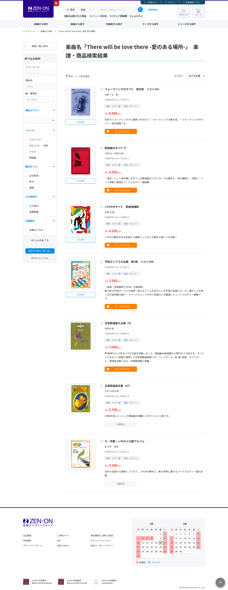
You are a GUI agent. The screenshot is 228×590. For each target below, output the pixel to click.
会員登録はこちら (193, 2)
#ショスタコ (136, 15)
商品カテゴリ (32, 110)
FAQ (59, 540)
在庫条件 (30, 220)
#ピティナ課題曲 (98, 15)
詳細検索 (152, 9)
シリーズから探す (186, 24)
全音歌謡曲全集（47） (118, 386)
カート (199, 14)
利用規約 (27, 540)
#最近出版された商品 (75, 15)
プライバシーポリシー (33, 545)
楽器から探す (41, 24)
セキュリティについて (101, 540)
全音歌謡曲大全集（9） (119, 323)
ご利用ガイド (152, 2)
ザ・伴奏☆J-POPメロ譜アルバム (124, 441)
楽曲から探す (78, 24)
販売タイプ (31, 166)
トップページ (29, 31)
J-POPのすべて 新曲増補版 (122, 207)
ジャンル (30, 130)
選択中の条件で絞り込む (40, 250)
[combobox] (112, 9)
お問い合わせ (63, 545)
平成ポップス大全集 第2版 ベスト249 (129, 261)
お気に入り (184, 14)
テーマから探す (150, 24)
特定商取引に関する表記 (102, 535)
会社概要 (27, 535)
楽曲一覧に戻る (40, 46)
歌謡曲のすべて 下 (115, 148)
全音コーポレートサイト (102, 545)
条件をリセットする (39, 257)
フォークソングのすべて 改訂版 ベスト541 (132, 89)
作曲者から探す (114, 24)
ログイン (171, 2)
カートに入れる (122, 131)
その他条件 (31, 196)
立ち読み (81, 121)
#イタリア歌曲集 (118, 15)
